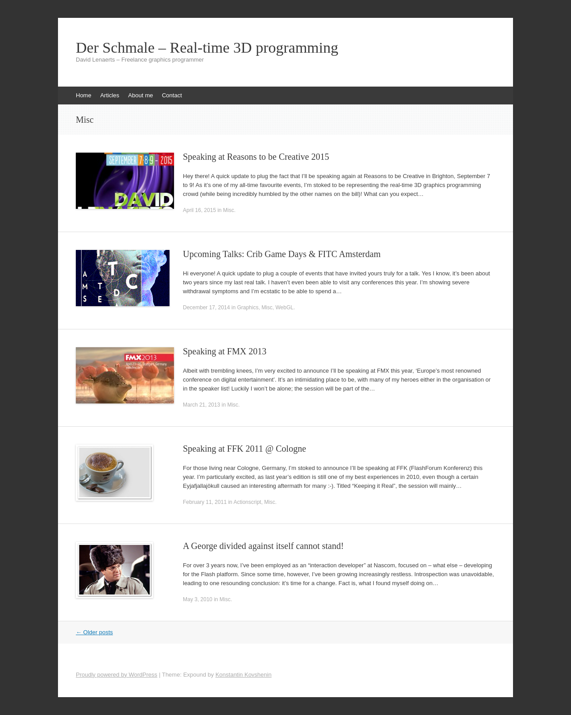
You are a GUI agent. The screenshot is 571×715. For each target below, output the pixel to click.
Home (83, 95)
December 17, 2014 (206, 307)
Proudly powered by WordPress (116, 674)
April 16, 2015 (199, 210)
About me (140, 95)
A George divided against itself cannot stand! (263, 546)
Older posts (94, 632)
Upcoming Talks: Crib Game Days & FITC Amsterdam (282, 254)
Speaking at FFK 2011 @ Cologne (244, 448)
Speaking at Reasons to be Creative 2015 (256, 157)
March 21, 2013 (201, 405)
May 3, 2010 (197, 599)
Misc (228, 210)
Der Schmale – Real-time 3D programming (207, 47)
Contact (172, 95)
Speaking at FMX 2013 (224, 351)
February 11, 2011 (205, 502)
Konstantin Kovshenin (243, 674)
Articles (110, 95)
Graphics (247, 307)
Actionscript (247, 502)
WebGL (284, 307)
